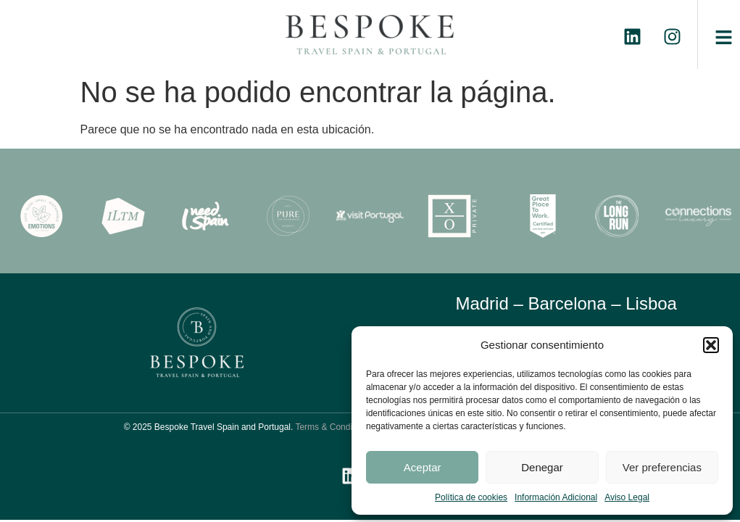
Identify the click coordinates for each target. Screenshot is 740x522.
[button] (711, 345)
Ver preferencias (662, 467)
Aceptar (422, 467)
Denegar (542, 467)
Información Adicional (556, 497)
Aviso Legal (626, 497)
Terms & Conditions (332, 427)
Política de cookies (471, 497)
